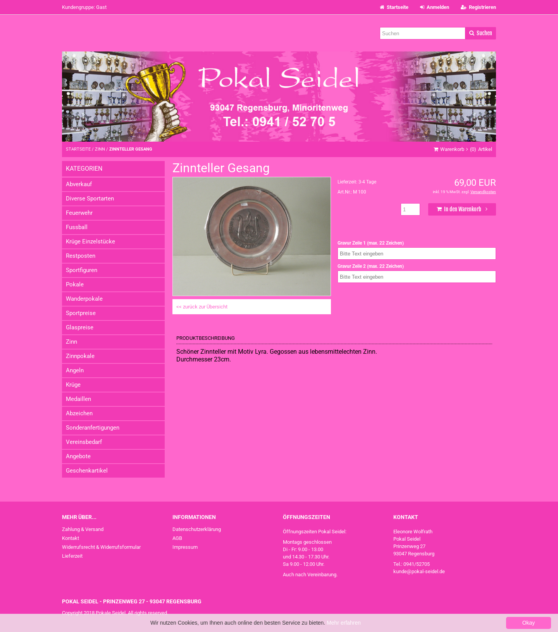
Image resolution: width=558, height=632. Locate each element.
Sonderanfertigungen (92, 427)
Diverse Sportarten (90, 198)
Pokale (75, 284)
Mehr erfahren (344, 623)
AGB (177, 538)
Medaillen (78, 399)
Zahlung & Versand (82, 529)
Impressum (185, 547)
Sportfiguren (81, 270)
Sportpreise (81, 313)
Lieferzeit (72, 556)
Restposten (80, 255)
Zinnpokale (80, 356)
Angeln (75, 370)
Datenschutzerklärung (196, 529)
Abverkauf (79, 184)
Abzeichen (79, 413)
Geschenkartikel (87, 470)
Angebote (78, 456)
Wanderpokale (84, 298)
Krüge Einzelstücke (90, 241)
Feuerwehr (79, 212)
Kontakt (70, 538)
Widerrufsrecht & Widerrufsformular (101, 547)
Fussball (77, 227)
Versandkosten (483, 192)
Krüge (73, 384)
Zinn (71, 341)
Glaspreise (79, 327)
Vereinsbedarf (84, 441)
